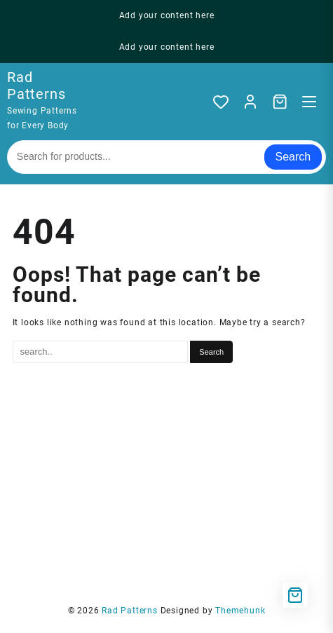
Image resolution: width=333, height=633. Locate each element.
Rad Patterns (36, 85)
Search (293, 157)
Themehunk (240, 610)
